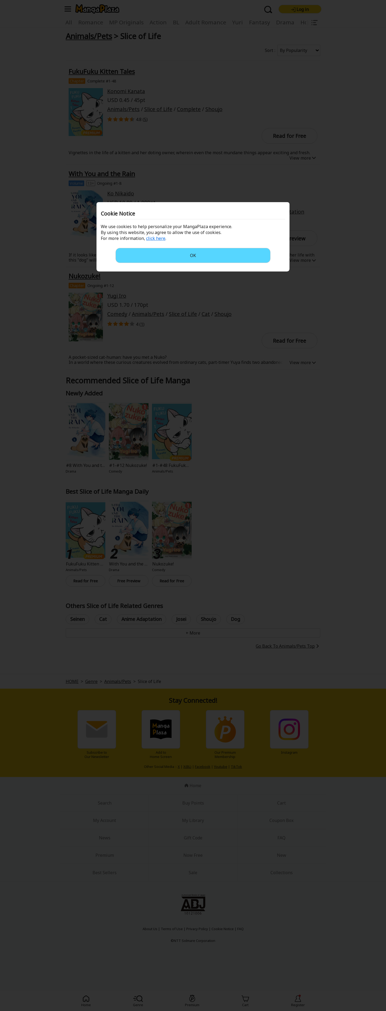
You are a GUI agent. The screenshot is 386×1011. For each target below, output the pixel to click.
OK (193, 255)
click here (155, 238)
